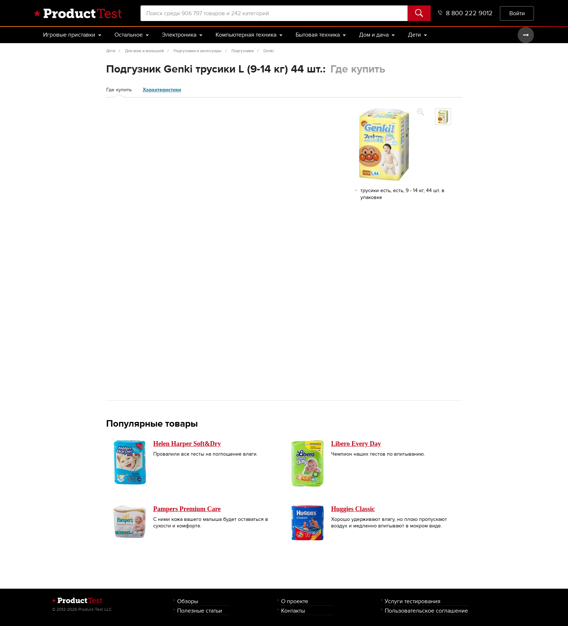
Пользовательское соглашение (426, 610)
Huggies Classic (353, 509)
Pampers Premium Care (187, 509)
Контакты (293, 610)
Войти (517, 13)
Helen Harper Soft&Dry (187, 443)
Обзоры (187, 601)
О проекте (294, 601)
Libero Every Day (356, 443)
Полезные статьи (199, 610)
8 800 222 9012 (465, 13)
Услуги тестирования (412, 601)
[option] (443, 116)
